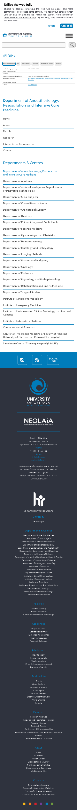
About (6, 125)
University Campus (38, 688)
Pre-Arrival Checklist (38, 667)
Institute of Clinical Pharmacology (23, 299)
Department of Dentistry (17, 216)
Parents (38, 703)
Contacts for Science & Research (38, 739)
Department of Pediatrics (18, 273)
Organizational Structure (38, 762)
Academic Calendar (38, 641)
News (6, 118)
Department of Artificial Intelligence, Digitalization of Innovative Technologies (32, 189)
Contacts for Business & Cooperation (39, 794)
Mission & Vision (39, 759)
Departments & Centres (23, 163)
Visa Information (38, 661)
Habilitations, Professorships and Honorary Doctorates (38, 733)
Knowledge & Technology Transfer (38, 720)
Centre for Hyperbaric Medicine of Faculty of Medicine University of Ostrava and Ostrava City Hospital (35, 336)
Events (38, 681)
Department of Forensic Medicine (23, 229)
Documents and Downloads (38, 768)
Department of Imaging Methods (22, 254)
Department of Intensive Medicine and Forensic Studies (38, 557)
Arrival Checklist (38, 700)
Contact (7, 150)
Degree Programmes (38, 632)
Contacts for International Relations (38, 788)
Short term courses (39, 638)
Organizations (38, 684)
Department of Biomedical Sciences (38, 535)
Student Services (38, 694)
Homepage (38, 522)
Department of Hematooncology (22, 241)
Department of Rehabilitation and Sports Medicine (33, 286)
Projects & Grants (38, 726)
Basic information (9, 63)
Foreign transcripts (38, 658)
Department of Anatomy (17, 181)
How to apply (38, 655)
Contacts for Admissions (38, 785)
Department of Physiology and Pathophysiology (32, 279)
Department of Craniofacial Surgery (24, 210)
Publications (26, 63)
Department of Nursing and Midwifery (25, 260)
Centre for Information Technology (38, 615)
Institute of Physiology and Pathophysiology (38, 585)
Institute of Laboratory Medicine (22, 321)
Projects (58, 63)
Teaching (35, 63)
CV (18, 63)
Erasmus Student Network (38, 697)
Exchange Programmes (39, 635)
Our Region (38, 691)
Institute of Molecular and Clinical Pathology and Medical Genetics (37, 313)
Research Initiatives (38, 717)
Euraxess (38, 736)
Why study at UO (38, 628)
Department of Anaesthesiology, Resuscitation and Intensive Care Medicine (48, 78)
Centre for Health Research (19, 327)
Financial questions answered (38, 664)
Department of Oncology (18, 267)
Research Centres (38, 723)
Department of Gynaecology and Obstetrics (29, 235)
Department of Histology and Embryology (28, 248)
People (7, 131)
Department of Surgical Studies (21, 292)
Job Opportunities (38, 771)
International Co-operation (19, 144)
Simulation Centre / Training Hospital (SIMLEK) (30, 343)
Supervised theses (47, 63)
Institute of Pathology (38, 582)
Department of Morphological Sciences (38, 560)
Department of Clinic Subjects (20, 197)
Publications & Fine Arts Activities (39, 729)
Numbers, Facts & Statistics (38, 765)
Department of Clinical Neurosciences (25, 203)
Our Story (38, 756)
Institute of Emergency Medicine (22, 305)
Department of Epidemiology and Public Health (31, 222)
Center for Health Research (38, 595)
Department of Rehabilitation (38, 570)
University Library (38, 608)
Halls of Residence (38, 612)
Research (8, 137)
